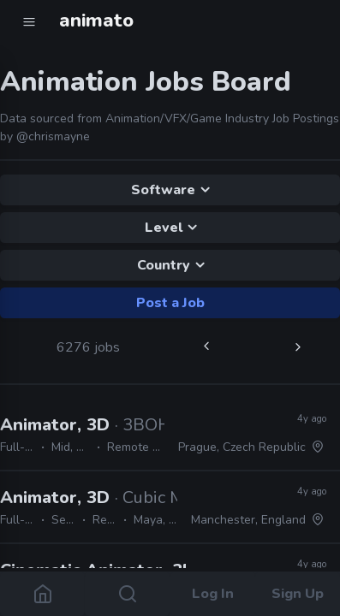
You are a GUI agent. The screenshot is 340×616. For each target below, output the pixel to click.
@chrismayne (53, 136)
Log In (213, 593)
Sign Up (297, 593)
